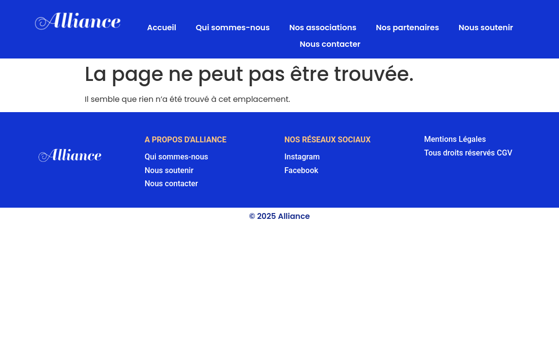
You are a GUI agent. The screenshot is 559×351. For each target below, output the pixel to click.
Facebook (301, 170)
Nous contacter (330, 44)
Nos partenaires (407, 27)
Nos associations (322, 27)
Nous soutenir (486, 27)
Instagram (302, 156)
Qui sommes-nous (233, 27)
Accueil (161, 27)
